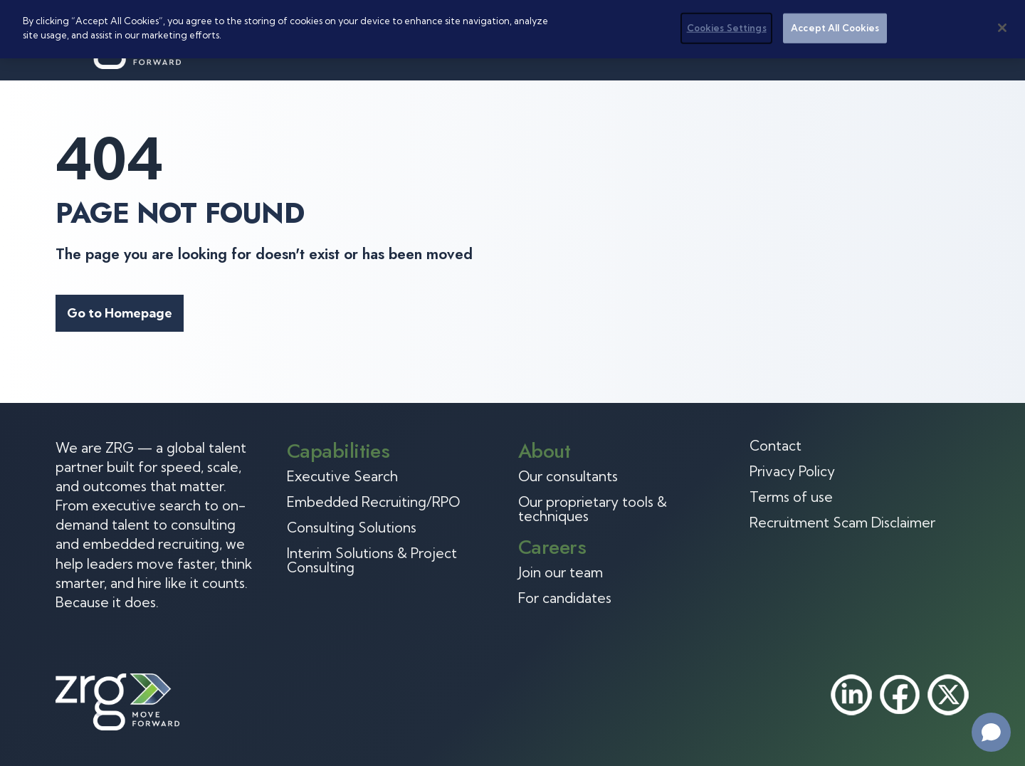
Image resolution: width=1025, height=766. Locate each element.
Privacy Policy (792, 471)
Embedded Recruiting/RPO (373, 502)
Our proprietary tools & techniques (592, 509)
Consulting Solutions (351, 527)
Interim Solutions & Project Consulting (372, 560)
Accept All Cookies (835, 27)
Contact (775, 446)
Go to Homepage (119, 313)
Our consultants (568, 476)
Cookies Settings (727, 27)
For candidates (564, 598)
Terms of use (791, 497)
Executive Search (342, 476)
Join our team (560, 572)
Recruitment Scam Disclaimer (842, 522)
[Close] (1002, 27)
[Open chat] (991, 732)
